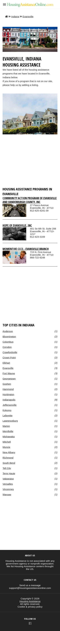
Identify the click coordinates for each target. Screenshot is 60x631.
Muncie (6, 447)
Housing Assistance (30, 601)
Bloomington (9, 336)
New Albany (9, 452)
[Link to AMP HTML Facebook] (30, 623)
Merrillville (8, 431)
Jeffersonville (9, 405)
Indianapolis (9, 399)
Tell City (7, 468)
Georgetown (9, 378)
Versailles (8, 484)
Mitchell (7, 441)
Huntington (8, 394)
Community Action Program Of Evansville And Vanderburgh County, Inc (30, 200)
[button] (4, 4)
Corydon (7, 347)
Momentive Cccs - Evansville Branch (26, 249)
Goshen (7, 384)
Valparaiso (8, 478)
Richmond (8, 457)
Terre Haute (9, 473)
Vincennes (8, 489)
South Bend (9, 463)
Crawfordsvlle (10, 352)
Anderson (8, 331)
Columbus (8, 341)
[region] (30, 162)
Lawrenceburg (10, 420)
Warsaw (7, 494)
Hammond (8, 389)
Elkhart (6, 362)
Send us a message (30, 585)
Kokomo (7, 410)
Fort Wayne (9, 373)
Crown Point (9, 357)
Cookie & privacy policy (30, 606)
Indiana (15, 16)
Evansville (28, 16)
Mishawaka (9, 436)
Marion (6, 426)
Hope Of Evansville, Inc (17, 225)
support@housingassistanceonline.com (30, 588)
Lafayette (7, 415)
